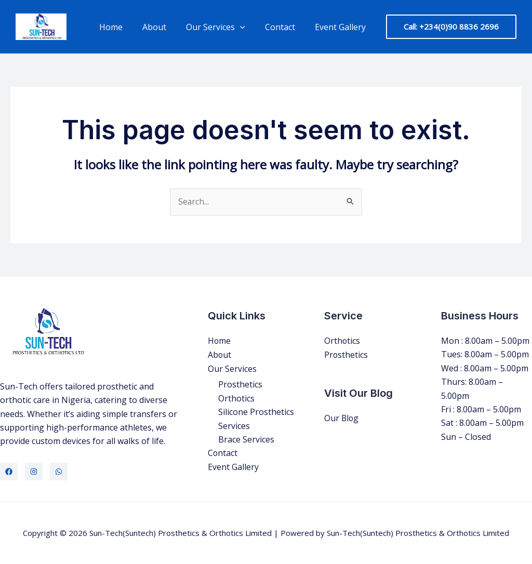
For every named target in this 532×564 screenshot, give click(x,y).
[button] (451, 27)
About (165, 27)
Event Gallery (341, 27)
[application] (248, 27)
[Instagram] (34, 471)
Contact (285, 27)
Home (125, 27)
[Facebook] (9, 471)
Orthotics (236, 398)
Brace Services (246, 439)
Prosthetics (240, 384)
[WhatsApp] (59, 471)
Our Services (223, 27)
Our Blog (342, 417)
